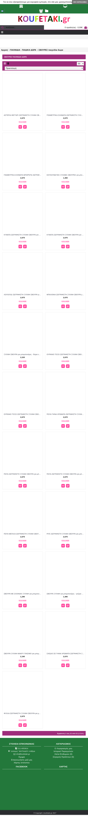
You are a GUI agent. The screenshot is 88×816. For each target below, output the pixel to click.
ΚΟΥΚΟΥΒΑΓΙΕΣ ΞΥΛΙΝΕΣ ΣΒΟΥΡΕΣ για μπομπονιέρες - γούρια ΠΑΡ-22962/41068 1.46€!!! (66, 175)
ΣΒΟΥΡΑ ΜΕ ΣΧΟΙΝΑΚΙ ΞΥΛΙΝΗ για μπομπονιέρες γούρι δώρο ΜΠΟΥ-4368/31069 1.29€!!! (23, 594)
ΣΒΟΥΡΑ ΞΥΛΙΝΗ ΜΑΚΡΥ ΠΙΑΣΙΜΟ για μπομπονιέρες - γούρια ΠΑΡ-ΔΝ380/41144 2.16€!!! (23, 654)
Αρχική (4, 50)
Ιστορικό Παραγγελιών (63, 751)
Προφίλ (22, 757)
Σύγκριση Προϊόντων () (63, 757)
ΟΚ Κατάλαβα (80, 2)
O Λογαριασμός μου (63, 749)
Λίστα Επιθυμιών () (63, 754)
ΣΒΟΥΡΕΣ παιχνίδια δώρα (51, 50)
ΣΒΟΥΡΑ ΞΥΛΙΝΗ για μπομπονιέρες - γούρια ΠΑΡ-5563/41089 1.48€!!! (66, 594)
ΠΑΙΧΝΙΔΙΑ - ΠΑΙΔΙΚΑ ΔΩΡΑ (23, 50)
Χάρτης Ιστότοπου (22, 763)
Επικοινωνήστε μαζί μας (21, 760)
